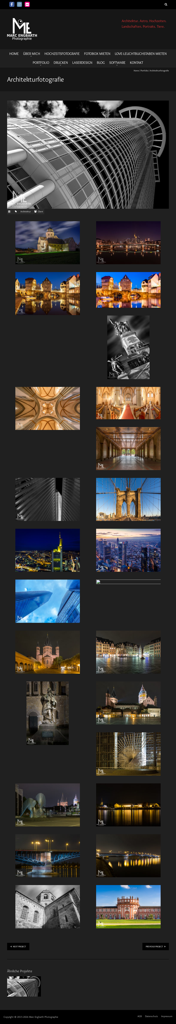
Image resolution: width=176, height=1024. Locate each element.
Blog (101, 62)
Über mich (31, 54)
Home (136, 70)
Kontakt (136, 62)
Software (117, 62)
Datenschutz (151, 1016)
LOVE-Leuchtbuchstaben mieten (141, 54)
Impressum (166, 1016)
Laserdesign (82, 62)
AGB (140, 1016)
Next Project (18, 946)
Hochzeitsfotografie (62, 54)
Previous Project (156, 946)
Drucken (61, 62)
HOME (14, 54)
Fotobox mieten (97, 54)
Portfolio (41, 62)
